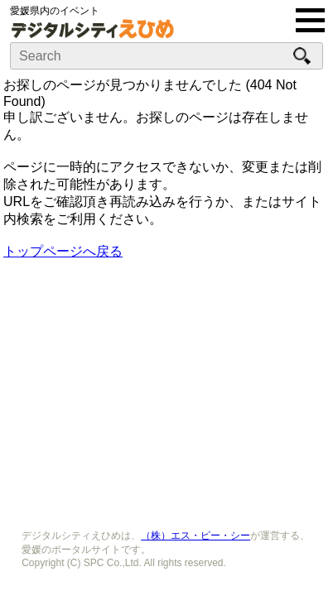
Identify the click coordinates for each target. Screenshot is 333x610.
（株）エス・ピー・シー (195, 535)
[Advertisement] (166, 389)
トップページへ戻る (63, 251)
